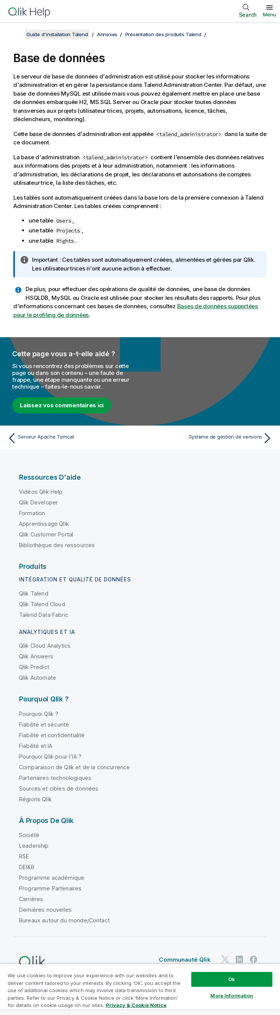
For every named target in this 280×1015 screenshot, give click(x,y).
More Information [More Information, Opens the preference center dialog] (231, 996)
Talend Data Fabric (43, 615)
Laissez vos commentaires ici (62, 405)
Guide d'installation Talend (57, 34)
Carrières (31, 899)
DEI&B (26, 867)
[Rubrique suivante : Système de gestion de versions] (208, 438)
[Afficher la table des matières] (15, 34)
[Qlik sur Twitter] (225, 959)
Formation (32, 513)
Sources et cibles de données (58, 788)
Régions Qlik (35, 799)
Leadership (34, 845)
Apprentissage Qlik (44, 523)
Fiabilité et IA (35, 746)
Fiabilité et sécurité (44, 724)
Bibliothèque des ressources (57, 545)
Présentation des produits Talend (163, 34)
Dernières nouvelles (45, 909)
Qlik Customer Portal (46, 534)
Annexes (107, 34)
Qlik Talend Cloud (42, 604)
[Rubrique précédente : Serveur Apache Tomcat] (71, 438)
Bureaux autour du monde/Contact (64, 920)
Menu (269, 14)
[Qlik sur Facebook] (253, 959)
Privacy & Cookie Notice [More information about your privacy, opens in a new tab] (136, 1005)
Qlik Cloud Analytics (44, 645)
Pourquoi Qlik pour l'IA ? (50, 756)
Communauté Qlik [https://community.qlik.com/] (184, 959)
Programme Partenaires (50, 888)
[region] (140, 989)
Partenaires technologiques (55, 778)
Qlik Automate (37, 677)
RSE (24, 856)
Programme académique (51, 877)
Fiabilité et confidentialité (52, 735)
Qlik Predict (34, 667)
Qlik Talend (33, 593)
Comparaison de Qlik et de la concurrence (74, 767)
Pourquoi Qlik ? (38, 714)
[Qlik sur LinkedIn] (239, 959)
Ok (231, 979)
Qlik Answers (36, 656)
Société (29, 835)
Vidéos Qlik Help (41, 491)
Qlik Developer (38, 502)
